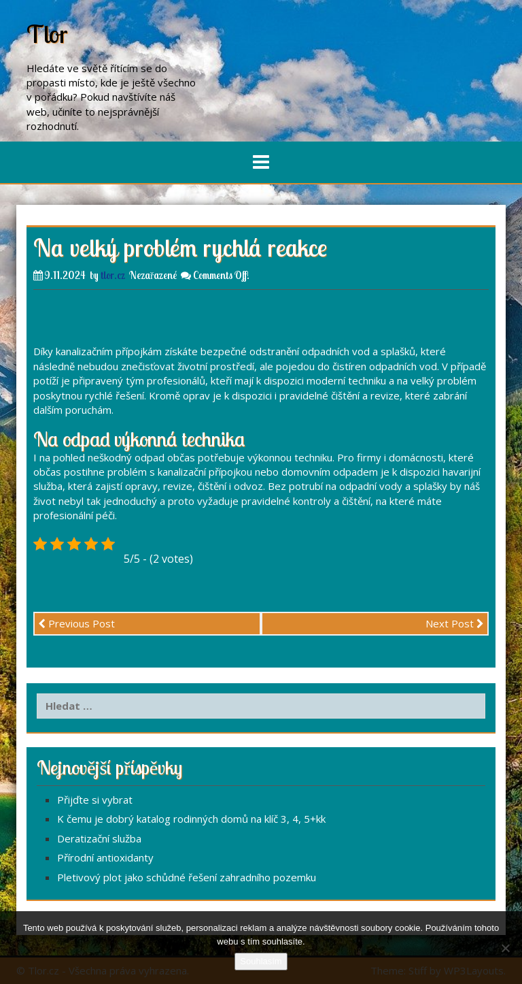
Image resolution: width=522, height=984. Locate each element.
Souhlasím (260, 961)
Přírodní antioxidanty (105, 857)
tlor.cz (113, 275)
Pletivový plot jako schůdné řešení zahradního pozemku (186, 877)
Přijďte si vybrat (95, 799)
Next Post (454, 623)
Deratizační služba (99, 838)
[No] (505, 948)
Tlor (47, 33)
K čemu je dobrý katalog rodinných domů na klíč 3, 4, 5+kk (191, 818)
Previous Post (76, 623)
